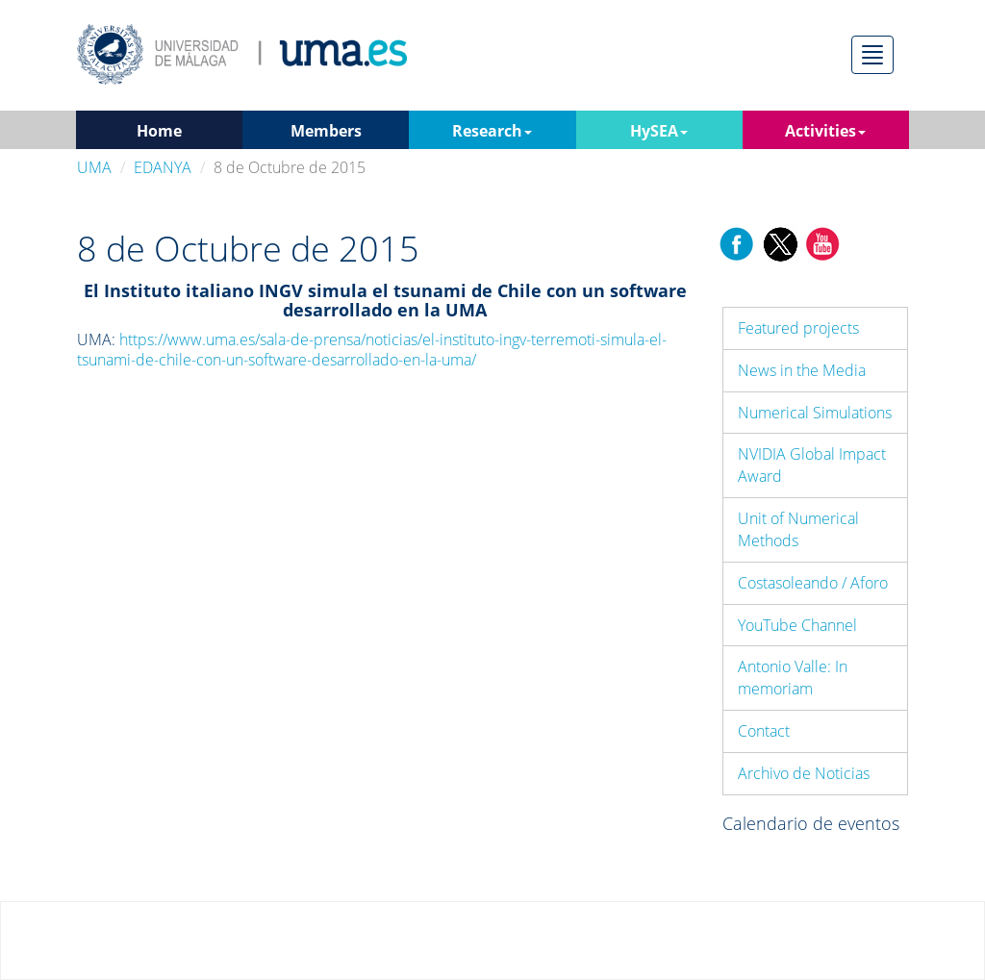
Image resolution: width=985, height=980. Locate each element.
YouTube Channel (797, 625)
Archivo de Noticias (804, 773)
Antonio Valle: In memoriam (792, 677)
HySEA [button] (659, 130)
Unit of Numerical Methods (798, 529)
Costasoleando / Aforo (813, 582)
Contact (764, 730)
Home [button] (159, 130)
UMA (94, 167)
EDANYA (162, 167)
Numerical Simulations (815, 412)
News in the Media (802, 370)
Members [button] (326, 130)
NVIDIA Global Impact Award (812, 465)
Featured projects (798, 328)
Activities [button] (825, 130)
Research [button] (492, 130)
